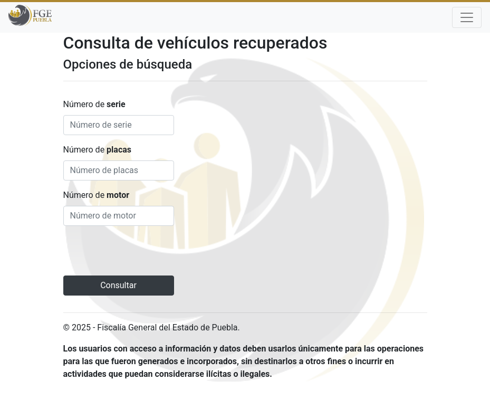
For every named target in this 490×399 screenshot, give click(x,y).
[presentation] (143, 255)
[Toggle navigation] (467, 17)
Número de (94, 104)
